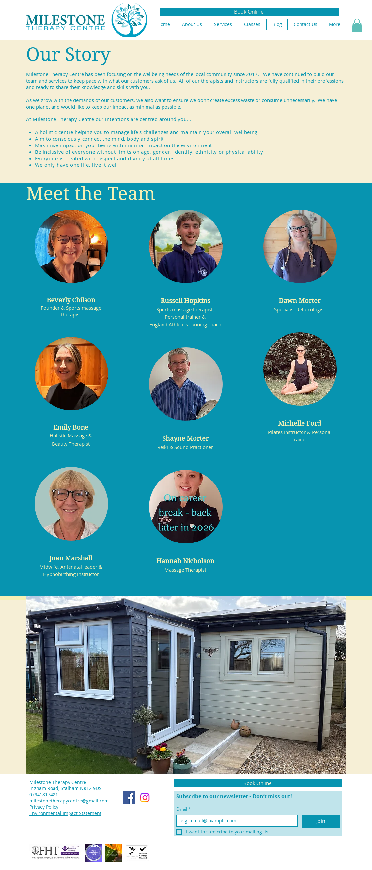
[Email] (235, 820)
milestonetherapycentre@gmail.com (69, 801)
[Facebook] (129, 797)
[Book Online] (249, 12)
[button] (357, 25)
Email (183, 809)
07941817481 (43, 794)
